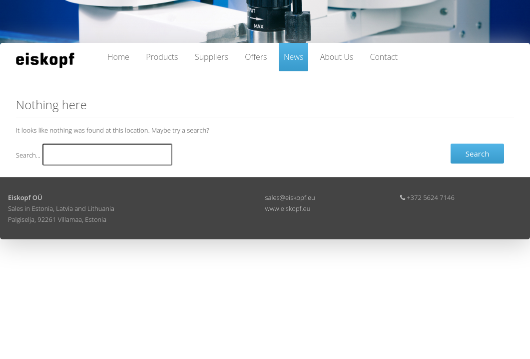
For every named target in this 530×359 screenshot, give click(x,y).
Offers (256, 56)
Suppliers (211, 56)
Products (162, 56)
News (293, 56)
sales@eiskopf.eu (290, 197)
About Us (336, 56)
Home (118, 56)
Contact (384, 56)
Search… (28, 155)
